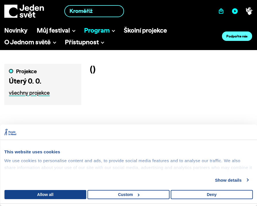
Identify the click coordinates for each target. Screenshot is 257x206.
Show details (228, 180)
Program (97, 30)
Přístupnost (82, 41)
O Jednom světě (27, 41)
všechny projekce (29, 93)
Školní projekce (145, 30)
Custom (129, 194)
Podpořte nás (237, 36)
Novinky (16, 30)
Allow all (45, 194)
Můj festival (53, 30)
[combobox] (94, 11)
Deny (212, 194)
